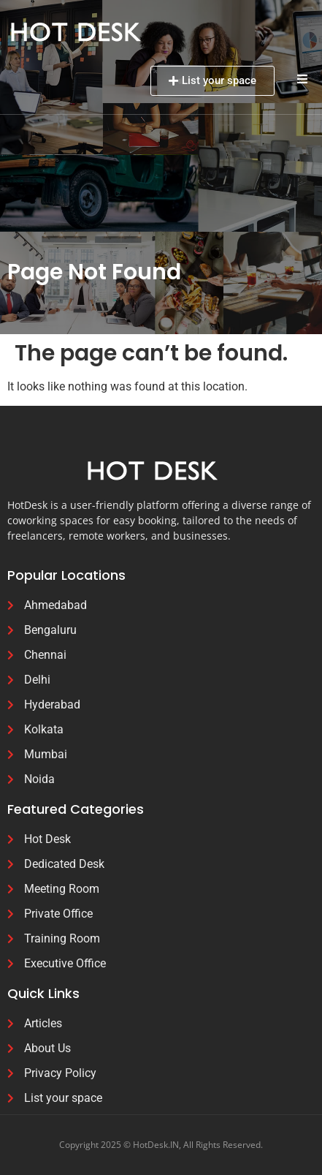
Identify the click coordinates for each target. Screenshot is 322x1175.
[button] (302, 78)
